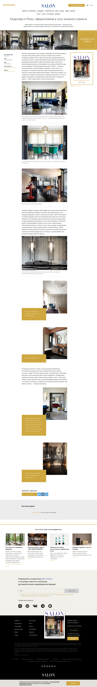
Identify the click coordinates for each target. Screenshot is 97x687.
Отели (43, 14)
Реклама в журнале (43, 659)
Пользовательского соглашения (64, 594)
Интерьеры (32, 11)
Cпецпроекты (33, 635)
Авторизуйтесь (36, 512)
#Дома (12, 564)
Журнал (72, 11)
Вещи (62, 11)
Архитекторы (49, 11)
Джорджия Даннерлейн (10, 67)
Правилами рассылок (45, 595)
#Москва (7, 566)
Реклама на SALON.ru (75, 86)
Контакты (55, 659)
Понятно (73, 683)
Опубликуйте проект (76, 5)
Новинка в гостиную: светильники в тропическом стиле (59, 549)
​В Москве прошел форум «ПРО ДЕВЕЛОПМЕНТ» (36, 548)
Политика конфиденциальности (60, 661)
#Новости (30, 558)
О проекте (16, 659)
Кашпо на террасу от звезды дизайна (81, 548)
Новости (25, 11)
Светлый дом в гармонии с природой (14, 548)
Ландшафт (40, 11)
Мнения (57, 14)
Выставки (32, 620)
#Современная (18, 564)
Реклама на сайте (27, 659)
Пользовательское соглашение (37, 661)
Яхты (38, 14)
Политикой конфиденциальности (29, 595)
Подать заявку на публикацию (71, 659)
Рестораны (50, 14)
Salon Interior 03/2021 (9, 71)
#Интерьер (7, 564)
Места (57, 11)
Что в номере (73, 630)
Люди (67, 11)
